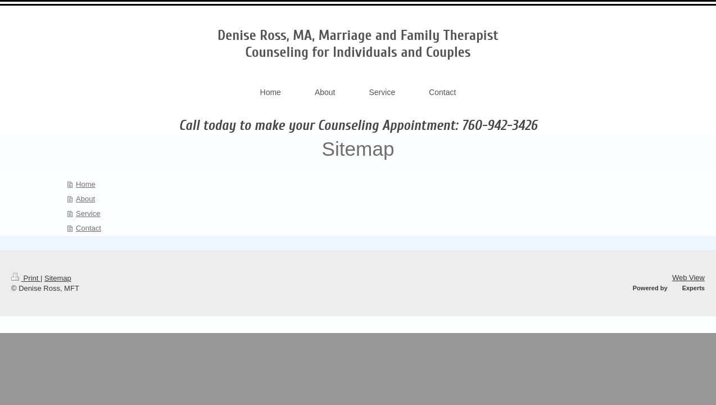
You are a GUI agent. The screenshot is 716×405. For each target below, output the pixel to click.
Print (25, 278)
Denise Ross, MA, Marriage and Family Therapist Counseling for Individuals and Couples (358, 44)
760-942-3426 (499, 126)
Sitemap (57, 278)
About (85, 199)
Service (88, 213)
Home (86, 184)
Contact (88, 228)
